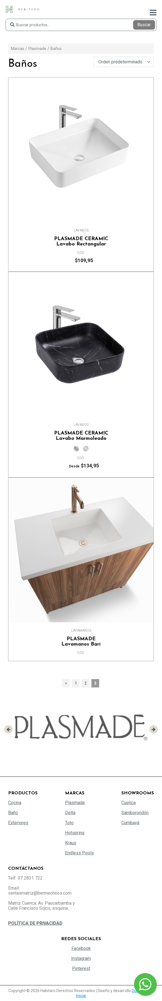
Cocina (14, 802)
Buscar (144, 24)
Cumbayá (130, 822)
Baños (56, 48)
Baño (13, 812)
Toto (69, 822)
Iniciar (81, 995)
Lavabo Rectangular (81, 241)
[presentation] (8, 729)
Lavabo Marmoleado (81, 436)
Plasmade (37, 48)
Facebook (81, 948)
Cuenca (128, 802)
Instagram (81, 958)
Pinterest (81, 968)
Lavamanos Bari (81, 641)
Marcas (17, 48)
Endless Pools (79, 853)
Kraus (70, 842)
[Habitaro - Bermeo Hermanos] (22, 9)
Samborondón (135, 812)
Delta (70, 812)
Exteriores (18, 822)
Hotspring (74, 832)
